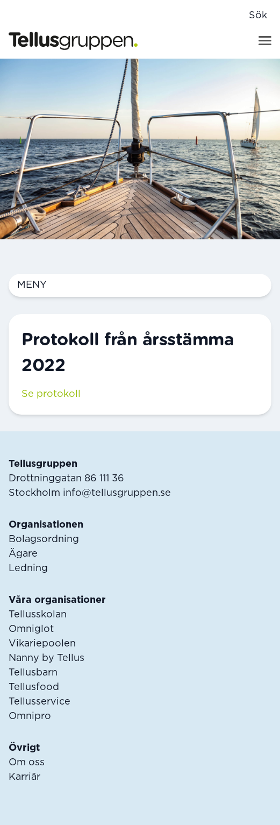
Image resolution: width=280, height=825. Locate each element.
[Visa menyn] (265, 40)
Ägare (23, 554)
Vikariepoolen (42, 644)
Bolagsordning (44, 539)
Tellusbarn (33, 673)
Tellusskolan (38, 615)
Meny (140, 285)
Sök (258, 15)
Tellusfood (34, 687)
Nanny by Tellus (46, 658)
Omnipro (30, 716)
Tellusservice (39, 702)
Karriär (24, 777)
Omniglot (31, 629)
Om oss (27, 762)
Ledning (28, 568)
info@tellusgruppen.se (117, 493)
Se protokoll (51, 394)
